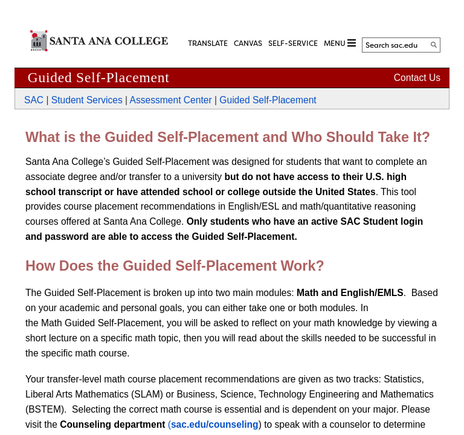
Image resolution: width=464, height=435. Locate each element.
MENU (340, 43)
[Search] (434, 45)
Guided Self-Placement (267, 100)
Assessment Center (171, 100)
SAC (34, 100)
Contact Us (417, 77)
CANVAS (248, 43)
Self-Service (293, 43)
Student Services (87, 100)
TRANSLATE (208, 43)
